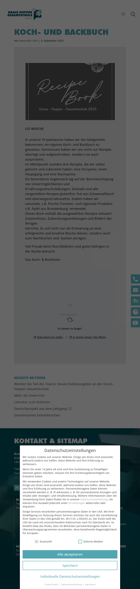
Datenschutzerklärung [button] (72, 584)
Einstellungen (76, 503)
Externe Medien (90, 541)
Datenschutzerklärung (94, 499)
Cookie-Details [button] (51, 584)
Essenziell (43, 541)
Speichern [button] (70, 565)
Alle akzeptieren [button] (70, 554)
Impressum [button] (90, 584)
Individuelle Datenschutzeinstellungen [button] (70, 576)
